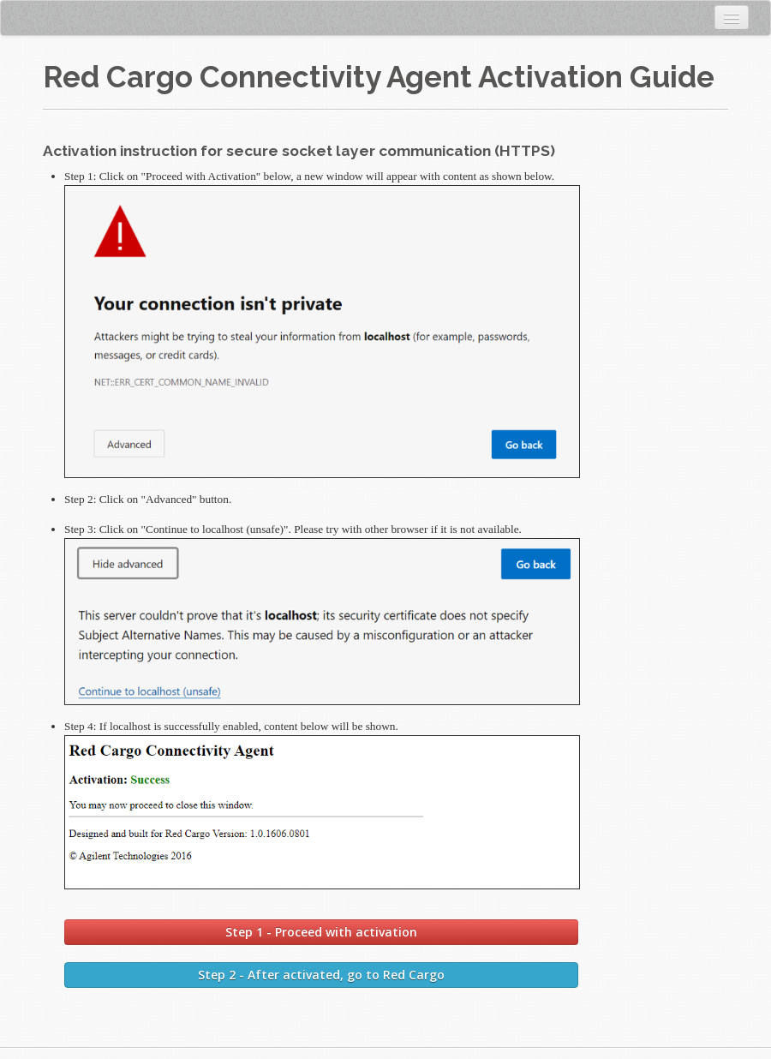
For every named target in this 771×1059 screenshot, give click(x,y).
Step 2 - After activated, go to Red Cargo (321, 974)
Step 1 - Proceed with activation (321, 932)
